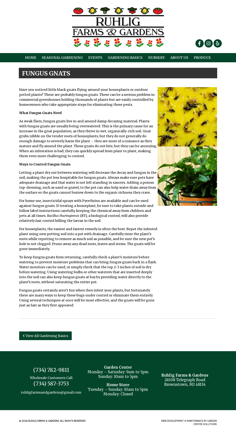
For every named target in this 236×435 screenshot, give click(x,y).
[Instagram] (209, 43)
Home (30, 57)
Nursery (156, 57)
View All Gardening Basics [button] (45, 336)
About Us (179, 57)
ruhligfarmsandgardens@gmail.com (51, 392)
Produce (202, 57)
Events (95, 57)
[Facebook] (199, 43)
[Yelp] (218, 43)
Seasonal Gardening (62, 57)
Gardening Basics (125, 57)
